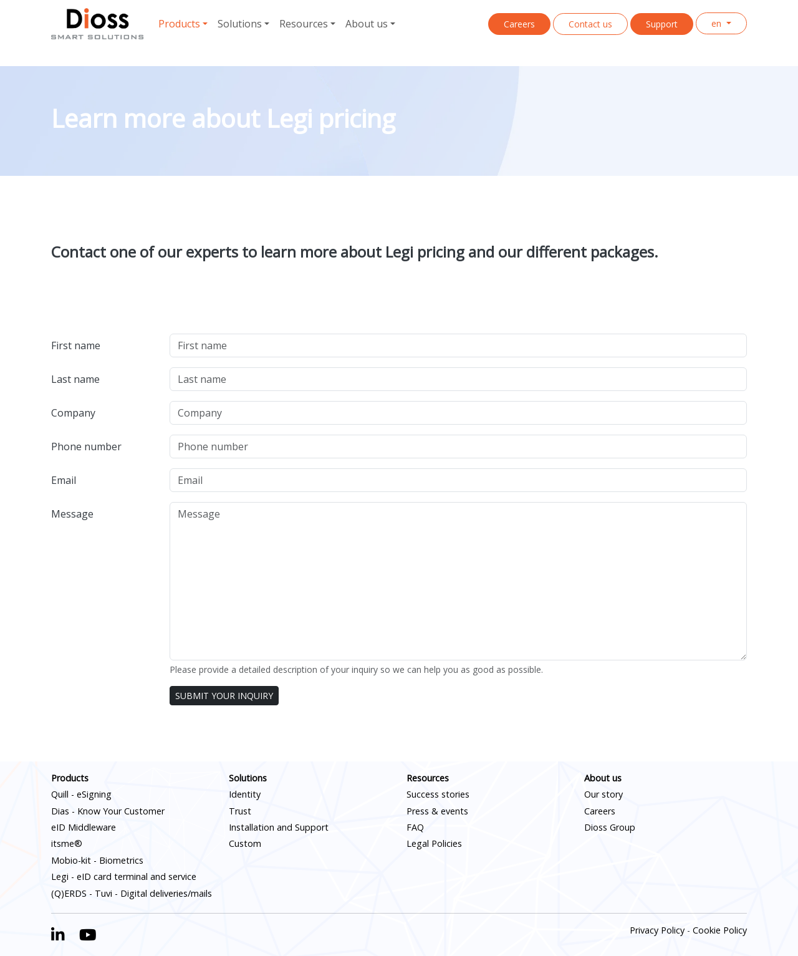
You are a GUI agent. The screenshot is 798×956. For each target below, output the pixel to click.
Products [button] (179, 24)
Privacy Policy (657, 930)
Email (63, 480)
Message (72, 514)
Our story (603, 794)
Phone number (86, 446)
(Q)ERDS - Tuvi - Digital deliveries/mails (131, 893)
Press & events (437, 811)
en (717, 23)
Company (73, 413)
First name (75, 345)
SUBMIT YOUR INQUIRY (224, 696)
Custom (245, 843)
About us (603, 778)
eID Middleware (83, 827)
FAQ (415, 827)
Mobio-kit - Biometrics (97, 860)
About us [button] (366, 24)
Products (70, 778)
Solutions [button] (240, 24)
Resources (427, 778)
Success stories (437, 794)
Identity (245, 794)
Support (662, 24)
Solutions (248, 778)
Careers (519, 24)
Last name (75, 379)
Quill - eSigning (81, 794)
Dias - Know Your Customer (108, 811)
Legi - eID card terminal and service (123, 876)
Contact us (590, 24)
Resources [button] (303, 24)
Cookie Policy (720, 930)
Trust (240, 811)
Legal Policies (434, 843)
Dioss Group (609, 827)
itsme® (66, 843)
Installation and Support (279, 827)
